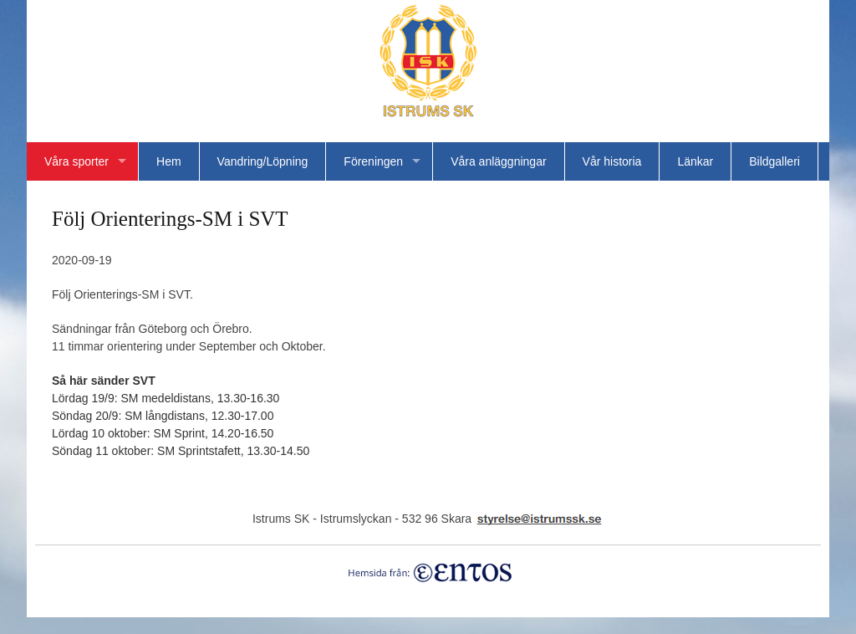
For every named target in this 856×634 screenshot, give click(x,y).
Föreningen (373, 161)
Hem (168, 161)
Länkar (695, 161)
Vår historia (612, 161)
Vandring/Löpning (262, 161)
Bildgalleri (774, 161)
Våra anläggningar (498, 161)
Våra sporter (76, 161)
